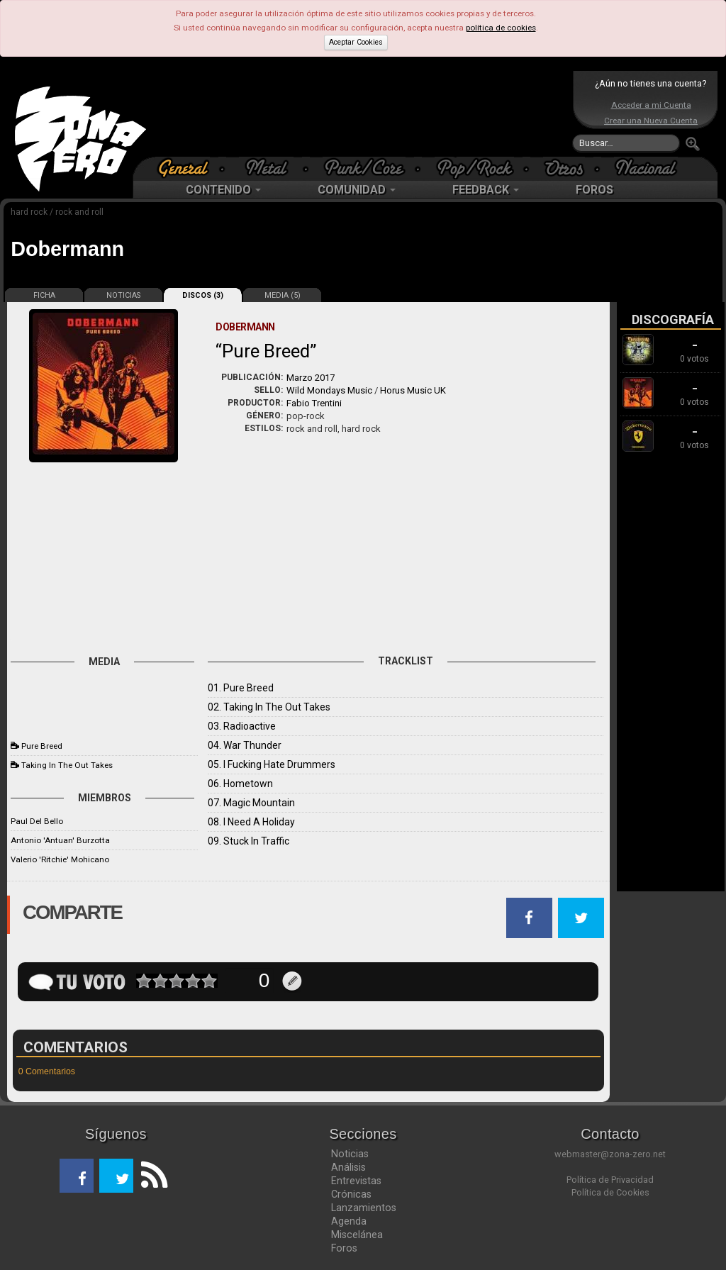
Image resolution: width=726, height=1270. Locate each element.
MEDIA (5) (282, 295)
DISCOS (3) (202, 295)
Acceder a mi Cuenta (651, 105)
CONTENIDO (223, 189)
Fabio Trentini (314, 403)
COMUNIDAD (357, 189)
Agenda (349, 1221)
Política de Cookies (610, 1192)
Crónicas (351, 1194)
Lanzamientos (363, 1207)
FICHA (44, 295)
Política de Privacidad (610, 1179)
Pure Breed (41, 746)
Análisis (348, 1167)
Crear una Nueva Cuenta (651, 121)
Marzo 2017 (310, 377)
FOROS (594, 189)
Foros (344, 1248)
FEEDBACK (485, 189)
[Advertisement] (359, 113)
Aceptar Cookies (356, 42)
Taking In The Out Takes (67, 765)
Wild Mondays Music (329, 390)
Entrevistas (356, 1180)
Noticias (350, 1153)
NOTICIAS (123, 295)
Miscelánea (357, 1234)
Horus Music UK (413, 390)
